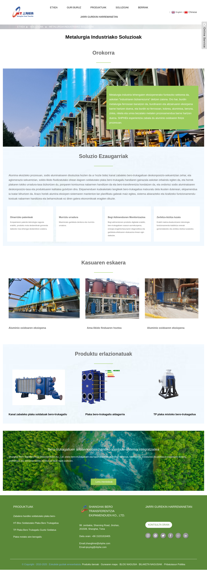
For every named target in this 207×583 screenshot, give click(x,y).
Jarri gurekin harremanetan (99, 17)
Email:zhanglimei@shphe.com (94, 543)
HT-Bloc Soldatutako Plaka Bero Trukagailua (36, 523)
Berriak (143, 7)
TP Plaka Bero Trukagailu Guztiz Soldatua (34, 530)
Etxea (53, 7)
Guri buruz (74, 7)
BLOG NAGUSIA (128, 564)
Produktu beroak (90, 564)
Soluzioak (122, 7)
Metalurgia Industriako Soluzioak (71, 27)
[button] (103, 482)
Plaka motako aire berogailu (27, 537)
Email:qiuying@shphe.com (93, 547)
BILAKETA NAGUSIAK (150, 564)
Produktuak (98, 7)
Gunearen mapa (109, 564)
